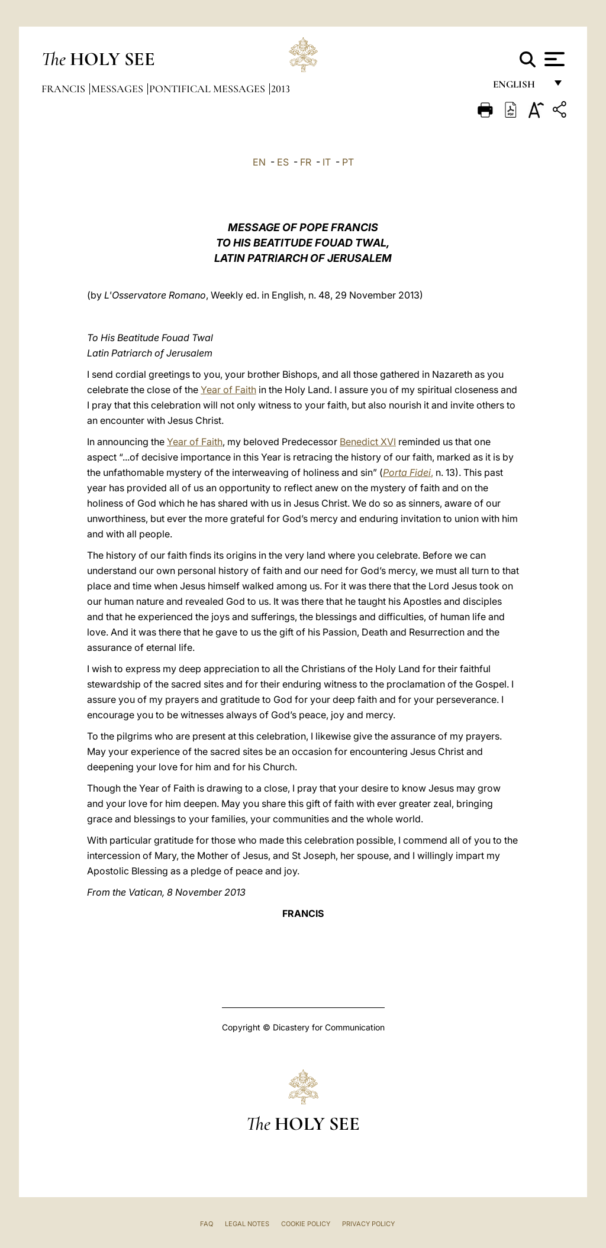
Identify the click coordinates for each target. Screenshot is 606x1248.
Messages (118, 88)
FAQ (206, 1224)
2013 (280, 88)
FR (305, 162)
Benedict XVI (368, 442)
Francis (64, 88)
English (519, 87)
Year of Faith (228, 390)
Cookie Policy (305, 1224)
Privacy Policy (368, 1224)
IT (327, 162)
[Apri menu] (553, 59)
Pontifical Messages (208, 88)
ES (283, 162)
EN (259, 162)
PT (348, 162)
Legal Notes (247, 1224)
